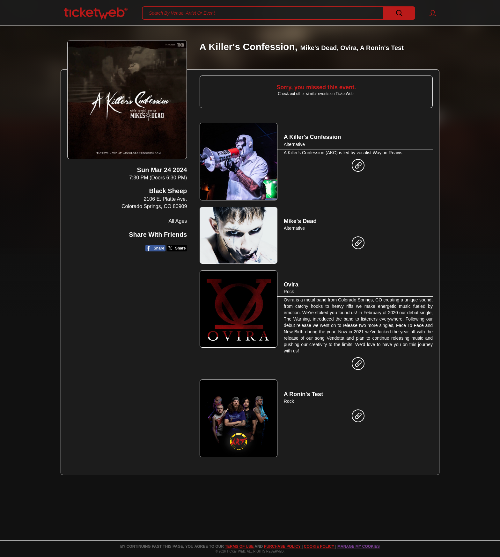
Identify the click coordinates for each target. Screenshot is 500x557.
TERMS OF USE (239, 546)
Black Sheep (168, 190)
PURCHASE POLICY (283, 546)
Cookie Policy (319, 546)
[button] (429, 13)
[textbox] (278, 13)
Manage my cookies (358, 546)
